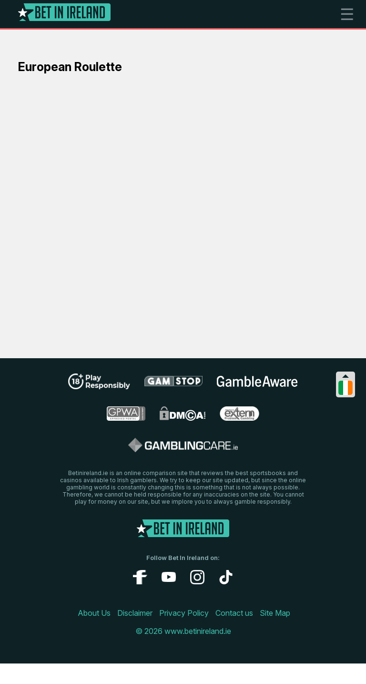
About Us (94, 613)
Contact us (234, 613)
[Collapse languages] (345, 376)
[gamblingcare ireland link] (183, 449)
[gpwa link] (126, 418)
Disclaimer (134, 613)
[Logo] (64, 14)
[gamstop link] (173, 384)
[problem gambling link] (240, 418)
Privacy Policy (184, 613)
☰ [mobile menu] (347, 14)
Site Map (275, 613)
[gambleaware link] (257, 386)
